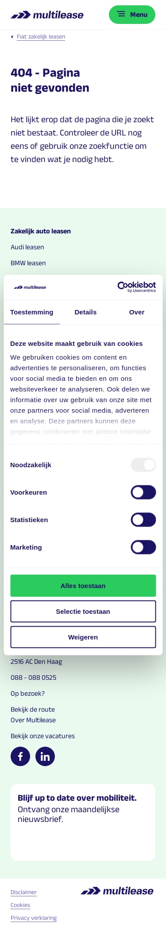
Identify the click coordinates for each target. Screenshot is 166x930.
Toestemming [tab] (32, 311)
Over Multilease (33, 720)
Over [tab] (137, 311)
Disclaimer (24, 891)
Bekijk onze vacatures (43, 736)
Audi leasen (27, 247)
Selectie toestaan (83, 611)
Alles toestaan (83, 585)
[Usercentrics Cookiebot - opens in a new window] (118, 287)
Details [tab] (85, 311)
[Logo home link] (48, 15)
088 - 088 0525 (33, 677)
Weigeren (83, 636)
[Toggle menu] (132, 14)
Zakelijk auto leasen (41, 231)
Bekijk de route (33, 709)
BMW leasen (28, 263)
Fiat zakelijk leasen (38, 36)
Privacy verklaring (34, 917)
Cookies (20, 904)
